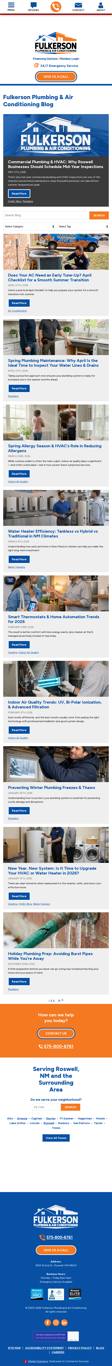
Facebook (47, 1316)
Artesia (22, 1115)
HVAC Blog (14, 205)
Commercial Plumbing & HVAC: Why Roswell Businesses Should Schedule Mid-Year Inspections (55, 170)
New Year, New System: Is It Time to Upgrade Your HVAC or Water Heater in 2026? (52, 869)
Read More (19, 198)
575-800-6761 (55, 7)
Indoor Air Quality (18, 483)
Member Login (69, 58)
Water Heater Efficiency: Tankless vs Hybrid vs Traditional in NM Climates (53, 535)
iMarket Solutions (38, 1354)
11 (59, 997)
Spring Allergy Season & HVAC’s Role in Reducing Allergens (55, 451)
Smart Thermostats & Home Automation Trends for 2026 (53, 620)
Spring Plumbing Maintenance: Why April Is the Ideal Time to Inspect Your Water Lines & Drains (53, 366)
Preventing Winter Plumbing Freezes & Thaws (51, 786)
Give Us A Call (56, 76)
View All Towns (56, 1134)
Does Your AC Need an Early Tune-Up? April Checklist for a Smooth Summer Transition (49, 282)
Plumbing (27, 205)
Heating (12, 652)
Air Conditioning (17, 314)
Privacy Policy (47, 1331)
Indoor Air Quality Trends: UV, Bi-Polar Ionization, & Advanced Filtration (55, 704)
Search (99, 220)
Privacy (71, 1334)
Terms (75, 1334)
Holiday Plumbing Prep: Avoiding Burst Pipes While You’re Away (50, 953)
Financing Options (45, 58)
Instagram (56, 1316)
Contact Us (56, 1030)
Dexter (51, 1115)
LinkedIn (64, 1316)
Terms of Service (57, 1331)
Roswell (49, 1120)
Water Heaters (16, 568)
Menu (11, 9)
